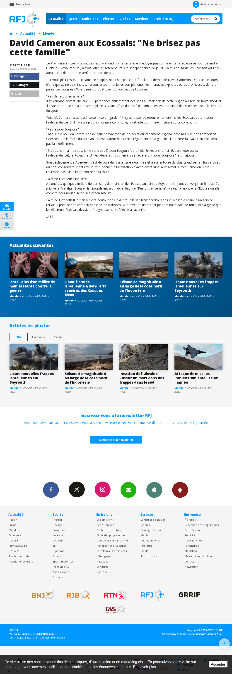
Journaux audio (18, 545)
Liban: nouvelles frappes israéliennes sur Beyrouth (196, 286)
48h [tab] (19, 337)
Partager (18, 76)
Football (58, 519)
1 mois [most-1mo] (58, 337)
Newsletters (128, 489)
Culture (13, 540)
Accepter (218, 664)
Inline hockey (61, 566)
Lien (16, 93)
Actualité (56, 19)
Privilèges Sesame (151, 530)
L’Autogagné (104, 556)
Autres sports (61, 571)
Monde (48, 33)
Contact (189, 561)
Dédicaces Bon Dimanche (112, 540)
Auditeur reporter (20, 556)
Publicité (190, 535)
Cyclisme (58, 540)
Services (142, 19)
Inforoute (146, 545)
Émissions (90, 19)
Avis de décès (149, 556)
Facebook (51, 489)
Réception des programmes (202, 524)
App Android (180, 489)
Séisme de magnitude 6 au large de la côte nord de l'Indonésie (140, 286)
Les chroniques (106, 524)
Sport (72, 19)
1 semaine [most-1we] (38, 337)
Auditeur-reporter (207, 4)
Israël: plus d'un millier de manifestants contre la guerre (32, 286)
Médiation (191, 550)
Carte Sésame (193, 530)
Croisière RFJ (163, 19)
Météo (145, 535)
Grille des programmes (111, 535)
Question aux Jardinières (112, 550)
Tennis (56, 556)
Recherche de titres (109, 530)
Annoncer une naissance (112, 545)
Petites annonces (151, 540)
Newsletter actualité (21, 561)
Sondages (102, 566)
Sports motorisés (63, 561)
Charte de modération (198, 556)
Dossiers (14, 550)
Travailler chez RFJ (195, 540)
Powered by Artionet (174, 634)
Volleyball (58, 535)
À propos (190, 519)
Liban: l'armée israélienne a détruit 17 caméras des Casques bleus (85, 288)
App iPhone (154, 489)
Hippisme (58, 550)
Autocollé (102, 561)
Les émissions (105, 519)
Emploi (145, 550)
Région (13, 519)
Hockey (57, 524)
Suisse (12, 524)
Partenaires (192, 545)
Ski (54, 545)
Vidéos (124, 19)
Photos (109, 19)
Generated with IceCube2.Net (205, 634)
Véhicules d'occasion (153, 519)
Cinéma (145, 524)
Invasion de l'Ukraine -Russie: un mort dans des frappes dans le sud (141, 378)
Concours (102, 571)
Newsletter (191, 566)
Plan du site (58, 637)
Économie (15, 535)
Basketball (59, 530)
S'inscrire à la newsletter (116, 439)
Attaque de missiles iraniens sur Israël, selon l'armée (196, 378)
